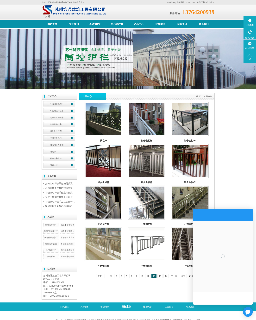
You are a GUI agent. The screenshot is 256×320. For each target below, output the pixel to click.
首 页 (198, 96)
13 (160, 276)
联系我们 (204, 24)
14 (166, 276)
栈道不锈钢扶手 (67, 225)
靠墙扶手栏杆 (51, 225)
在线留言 (169, 306)
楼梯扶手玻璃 (51, 244)
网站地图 (180, 2)
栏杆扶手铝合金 (67, 256)
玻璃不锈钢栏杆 (51, 231)
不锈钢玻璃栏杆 (56, 104)
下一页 (174, 276)
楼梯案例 (126, 306)
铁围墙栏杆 (51, 250)
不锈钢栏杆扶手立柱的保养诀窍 (61, 201)
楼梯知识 (147, 306)
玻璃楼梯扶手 (56, 124)
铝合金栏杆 (117, 24)
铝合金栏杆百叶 (56, 131)
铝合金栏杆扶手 (56, 117)
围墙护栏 (54, 165)
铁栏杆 (103, 140)
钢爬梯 (53, 152)
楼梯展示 (104, 306)
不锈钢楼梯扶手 (67, 250)
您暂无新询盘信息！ (206, 2)
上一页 (109, 276)
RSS (188, 2)
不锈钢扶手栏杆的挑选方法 (59, 188)
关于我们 (74, 24)
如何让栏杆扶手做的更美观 (59, 183)
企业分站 (171, 2)
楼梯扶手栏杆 (56, 158)
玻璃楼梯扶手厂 (51, 237)
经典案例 (160, 24)
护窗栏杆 (51, 256)
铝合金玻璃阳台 (67, 231)
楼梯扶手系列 (56, 138)
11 (148, 276)
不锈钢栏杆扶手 (56, 111)
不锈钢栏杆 (95, 24)
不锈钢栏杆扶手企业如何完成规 (61, 192)
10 (142, 276)
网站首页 (52, 24)
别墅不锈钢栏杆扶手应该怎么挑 (61, 197)
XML (193, 2)
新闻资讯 (182, 24)
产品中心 (139, 24)
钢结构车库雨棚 (56, 145)
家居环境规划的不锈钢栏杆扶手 (61, 206)
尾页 (183, 276)
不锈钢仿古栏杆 (67, 237)
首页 (100, 276)
